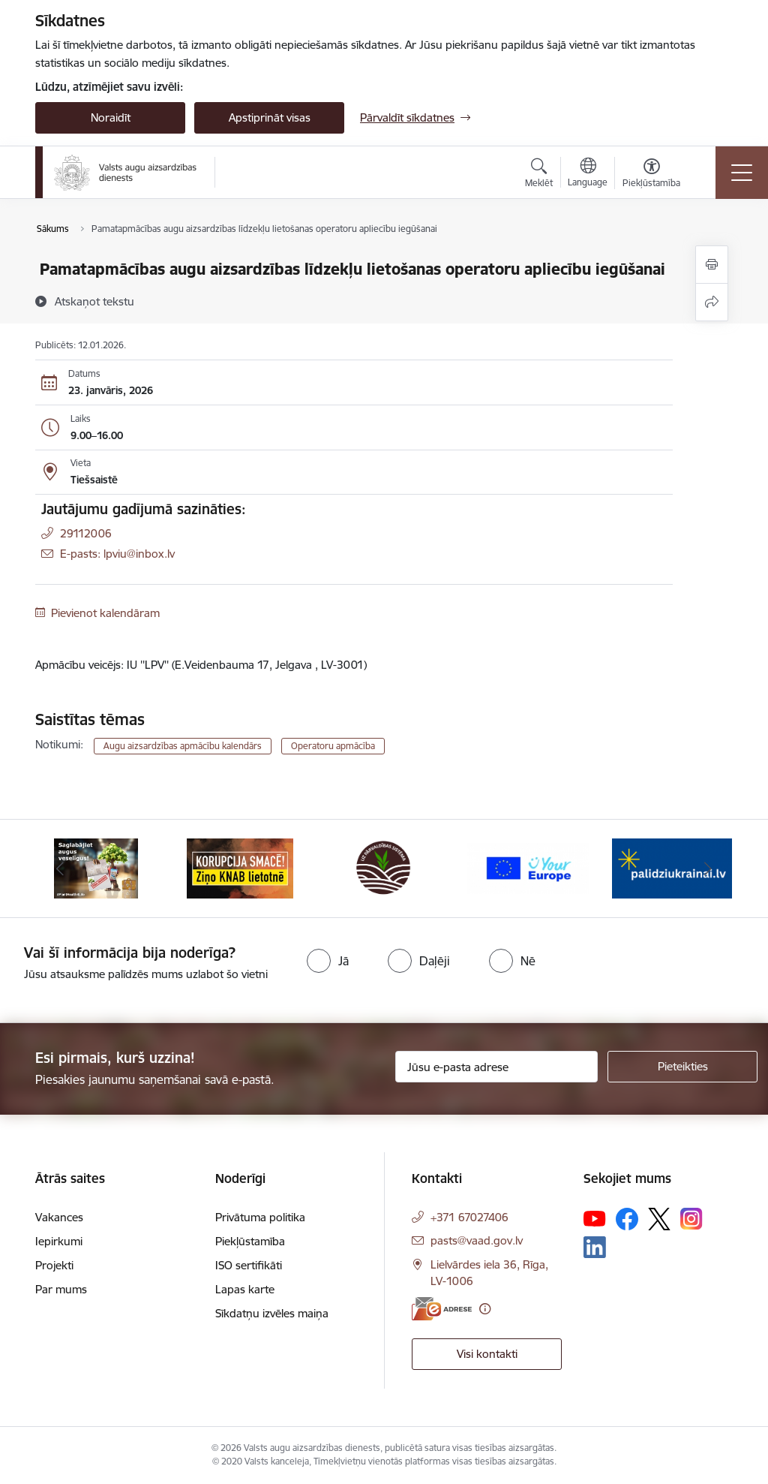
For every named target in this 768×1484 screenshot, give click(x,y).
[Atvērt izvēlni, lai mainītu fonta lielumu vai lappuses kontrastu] (651, 175)
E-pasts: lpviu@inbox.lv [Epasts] (117, 553)
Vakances (59, 1217)
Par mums (61, 1289)
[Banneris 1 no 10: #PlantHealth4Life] (96, 867)
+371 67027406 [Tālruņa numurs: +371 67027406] (469, 1217)
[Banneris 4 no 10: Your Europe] (528, 867)
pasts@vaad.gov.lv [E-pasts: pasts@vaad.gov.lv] (476, 1240)
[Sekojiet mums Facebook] (627, 1219)
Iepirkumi (58, 1241)
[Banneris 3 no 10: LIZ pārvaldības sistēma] (384, 867)
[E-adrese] (442, 1308)
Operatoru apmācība (333, 745)
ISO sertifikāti (248, 1265)
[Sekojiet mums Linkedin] (595, 1247)
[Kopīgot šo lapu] (712, 302)
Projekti (54, 1265)
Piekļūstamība (250, 1241)
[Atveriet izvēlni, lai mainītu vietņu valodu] (587, 174)
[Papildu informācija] (484, 1308)
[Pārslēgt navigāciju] (742, 172)
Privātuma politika (260, 1217)
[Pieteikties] (683, 1066)
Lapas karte (244, 1289)
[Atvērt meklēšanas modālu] (539, 175)
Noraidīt (110, 117)
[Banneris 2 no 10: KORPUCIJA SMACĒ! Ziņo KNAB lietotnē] (240, 867)
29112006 (86, 533)
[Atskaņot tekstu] (94, 301)
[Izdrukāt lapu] (712, 264)
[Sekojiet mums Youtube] (595, 1218)
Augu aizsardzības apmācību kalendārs (183, 745)
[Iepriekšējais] (60, 868)
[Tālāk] (708, 868)
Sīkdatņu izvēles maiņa (271, 1313)
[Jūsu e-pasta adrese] (496, 1066)
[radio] (328, 961)
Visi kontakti (487, 1354)
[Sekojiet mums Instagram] (691, 1219)
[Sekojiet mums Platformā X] (659, 1219)
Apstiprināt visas (269, 117)
